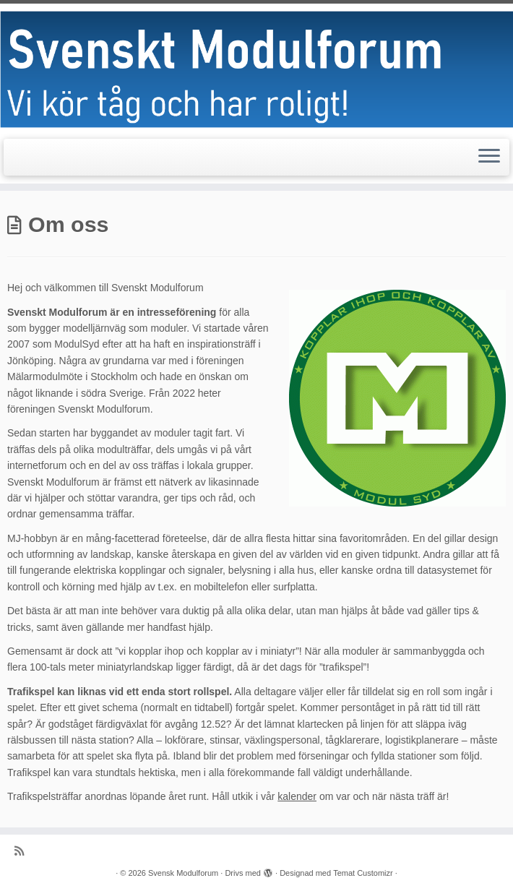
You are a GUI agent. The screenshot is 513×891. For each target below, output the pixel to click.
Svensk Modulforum (183, 873)
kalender (296, 796)
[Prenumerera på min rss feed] (23, 850)
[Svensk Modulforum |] (256, 69)
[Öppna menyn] (489, 157)
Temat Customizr (363, 873)
